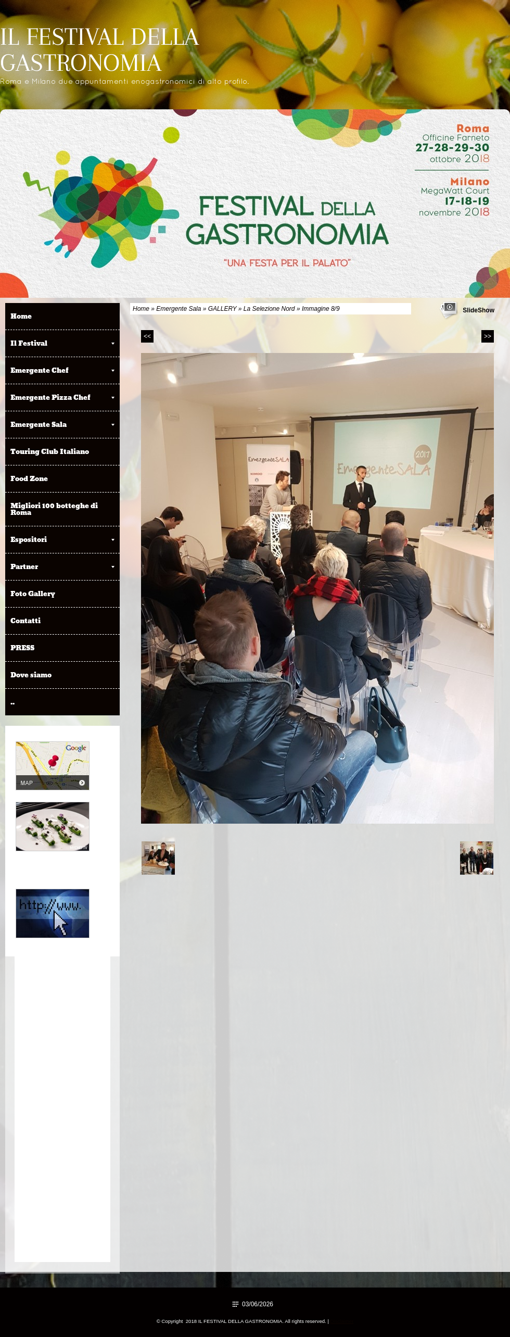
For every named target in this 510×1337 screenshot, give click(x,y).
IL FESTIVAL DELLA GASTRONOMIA (99, 49)
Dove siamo (31, 674)
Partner (62, 566)
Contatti (25, 620)
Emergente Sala (178, 308)
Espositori (62, 539)
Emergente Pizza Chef (62, 397)
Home (141, 308)
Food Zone (29, 478)
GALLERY (222, 308)
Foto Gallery (32, 593)
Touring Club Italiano (49, 451)
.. (12, 702)
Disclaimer (342, 1321)
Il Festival (62, 343)
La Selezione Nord (269, 308)
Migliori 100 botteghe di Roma (54, 509)
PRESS (22, 647)
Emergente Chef (62, 370)
